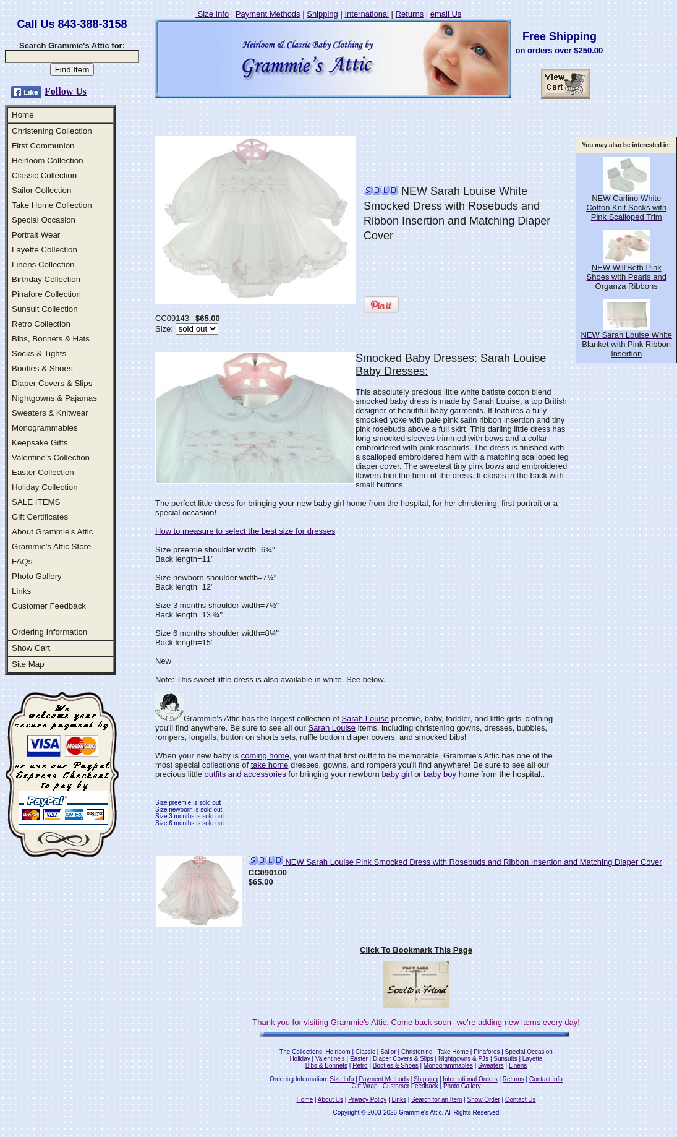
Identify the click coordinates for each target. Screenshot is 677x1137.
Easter (359, 1058)
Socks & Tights (39, 353)
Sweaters (491, 1065)
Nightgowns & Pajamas (54, 398)
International (366, 14)
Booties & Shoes (42, 368)
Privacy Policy (367, 1099)
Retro (359, 1065)
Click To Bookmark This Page (416, 950)
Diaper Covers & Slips (52, 383)
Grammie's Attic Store (51, 546)
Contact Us (520, 1099)
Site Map (28, 664)
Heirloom (338, 1052)
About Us (330, 1099)
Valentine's (330, 1058)
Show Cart (31, 648)
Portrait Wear (36, 234)
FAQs (22, 561)
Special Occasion (43, 220)
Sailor (388, 1052)
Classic (365, 1052)
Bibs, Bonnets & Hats (51, 338)
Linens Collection (43, 264)
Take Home (453, 1052)
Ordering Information (49, 632)
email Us (446, 14)
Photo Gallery (37, 576)
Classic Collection (44, 175)
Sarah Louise (365, 718)
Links (21, 591)
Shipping (322, 14)
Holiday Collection (45, 487)
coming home (265, 755)
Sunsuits (505, 1058)
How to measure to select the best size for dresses (245, 531)
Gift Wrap (365, 1086)
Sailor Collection (41, 190)
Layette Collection (44, 249)
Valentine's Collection (51, 457)
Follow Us (66, 91)
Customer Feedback (49, 606)
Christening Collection (52, 130)
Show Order (483, 1099)
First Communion (43, 145)
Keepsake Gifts (39, 442)
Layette (532, 1058)
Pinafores (487, 1052)
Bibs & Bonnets (326, 1065)
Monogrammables (45, 427)
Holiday (299, 1058)
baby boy (440, 774)
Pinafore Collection (46, 294)
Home (23, 114)
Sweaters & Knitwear (50, 413)
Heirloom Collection (47, 160)
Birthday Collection (46, 279)
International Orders (470, 1079)
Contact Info (546, 1079)
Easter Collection (43, 472)
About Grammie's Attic (52, 531)
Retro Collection (41, 323)
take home (270, 765)
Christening (417, 1052)
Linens (518, 1065)
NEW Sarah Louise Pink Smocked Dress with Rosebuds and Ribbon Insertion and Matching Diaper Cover (455, 862)
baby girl (396, 774)
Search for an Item (436, 1099)
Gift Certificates (40, 516)
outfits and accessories (245, 774)
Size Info (212, 14)
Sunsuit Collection (45, 309)
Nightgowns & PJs (463, 1058)
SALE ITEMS (36, 502)
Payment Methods (268, 14)
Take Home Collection (52, 205)
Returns (410, 14)
